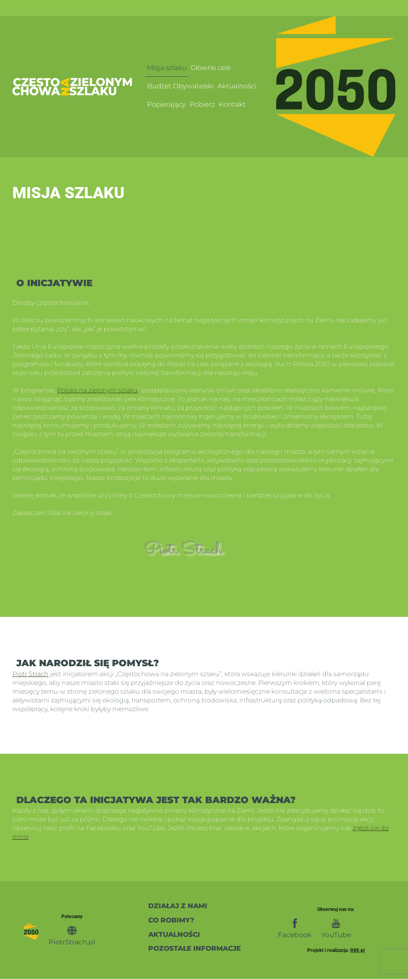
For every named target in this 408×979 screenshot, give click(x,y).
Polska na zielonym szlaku (97, 390)
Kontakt (232, 104)
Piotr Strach (30, 674)
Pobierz (202, 104)
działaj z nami (177, 905)
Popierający (166, 104)
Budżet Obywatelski (180, 86)
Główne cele (210, 67)
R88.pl (357, 951)
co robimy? (171, 920)
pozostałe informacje (194, 949)
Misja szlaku (166, 67)
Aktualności (237, 86)
